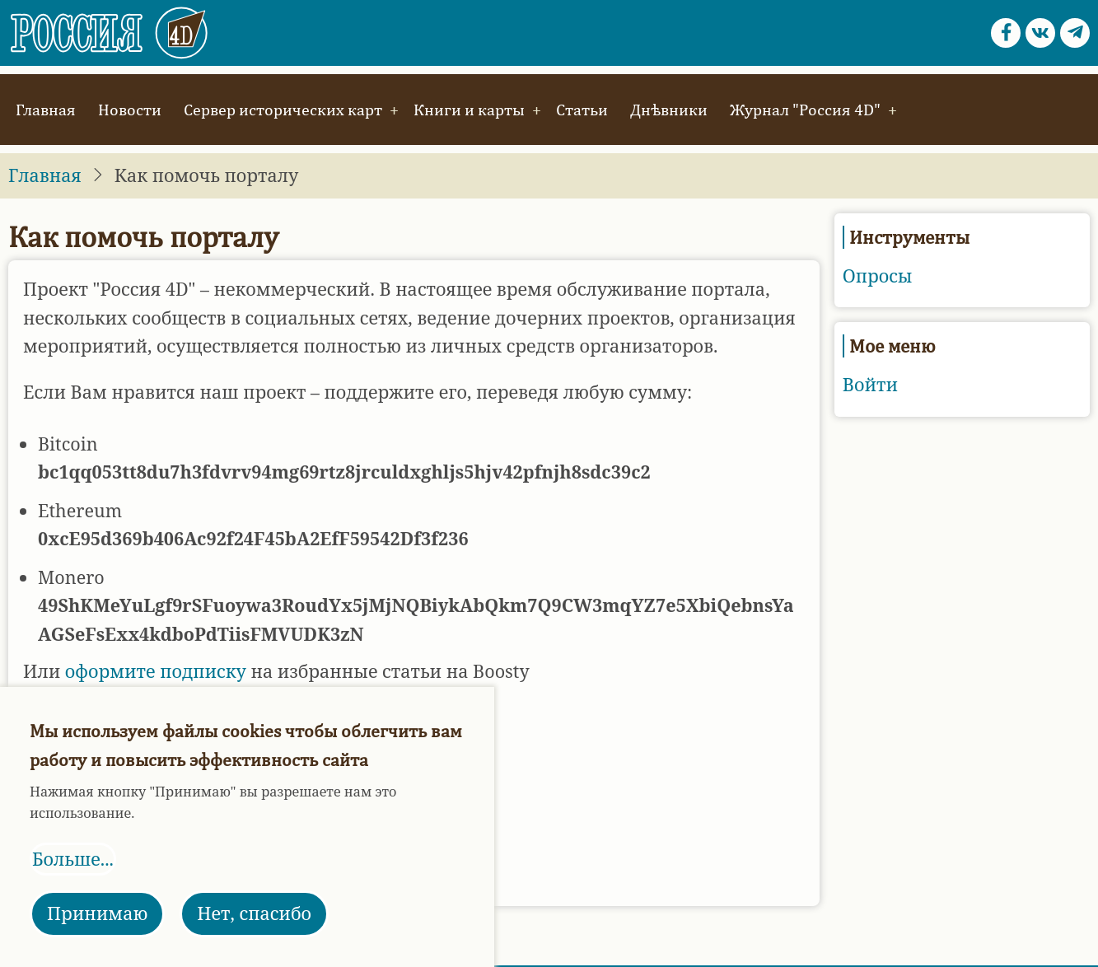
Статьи (582, 109)
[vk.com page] (1040, 33)
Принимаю (97, 913)
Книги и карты (469, 109)
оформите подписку (155, 671)
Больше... (73, 859)
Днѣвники (669, 109)
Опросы (878, 275)
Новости (129, 109)
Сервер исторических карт (283, 109)
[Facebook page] (1006, 33)
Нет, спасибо (254, 913)
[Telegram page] (1075, 33)
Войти (870, 384)
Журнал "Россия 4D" (805, 109)
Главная (46, 109)
